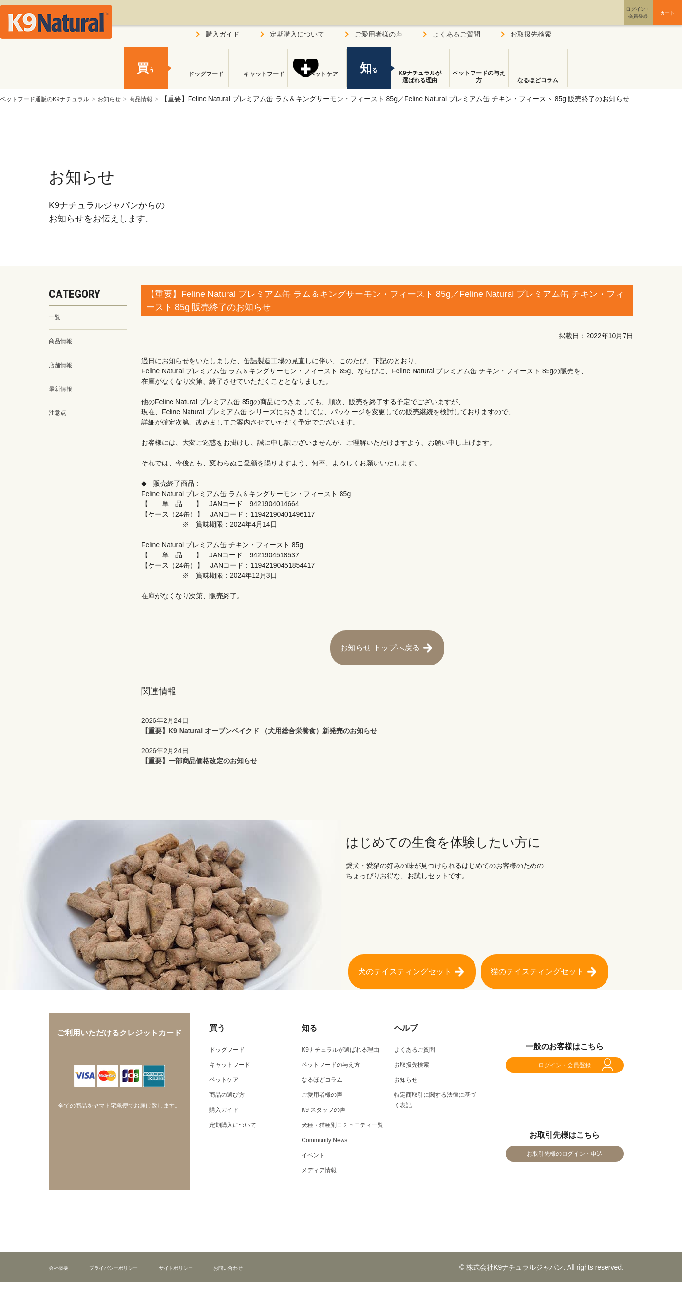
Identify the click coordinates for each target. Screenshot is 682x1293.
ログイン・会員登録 (565, 1060)
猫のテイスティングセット (537, 957)
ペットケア (317, 80)
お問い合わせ (274, 1278)
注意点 (59, 419)
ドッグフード (199, 80)
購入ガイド (223, 34)
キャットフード (258, 80)
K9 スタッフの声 (327, 1110)
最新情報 (62, 394)
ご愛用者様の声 (378, 34)
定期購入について (297, 34)
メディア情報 (322, 1180)
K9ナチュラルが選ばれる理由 (419, 77)
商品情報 (162, 99)
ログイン (591, 21)
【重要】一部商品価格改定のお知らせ (387, 745)
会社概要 (62, 1278)
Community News (328, 1150)
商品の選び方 (229, 1085)
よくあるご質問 (456, 34)
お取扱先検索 (531, 34)
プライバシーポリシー (131, 1278)
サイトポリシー (210, 1278)
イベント (315, 1165)
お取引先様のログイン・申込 (564, 1159)
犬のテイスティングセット (405, 957)
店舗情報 (62, 368)
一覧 (55, 318)
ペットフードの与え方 (479, 77)
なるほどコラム (537, 80)
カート (647, 21)
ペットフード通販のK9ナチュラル (52, 99)
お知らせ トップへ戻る (380, 643)
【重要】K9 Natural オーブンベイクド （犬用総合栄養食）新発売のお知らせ (387, 715)
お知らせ (126, 99)
